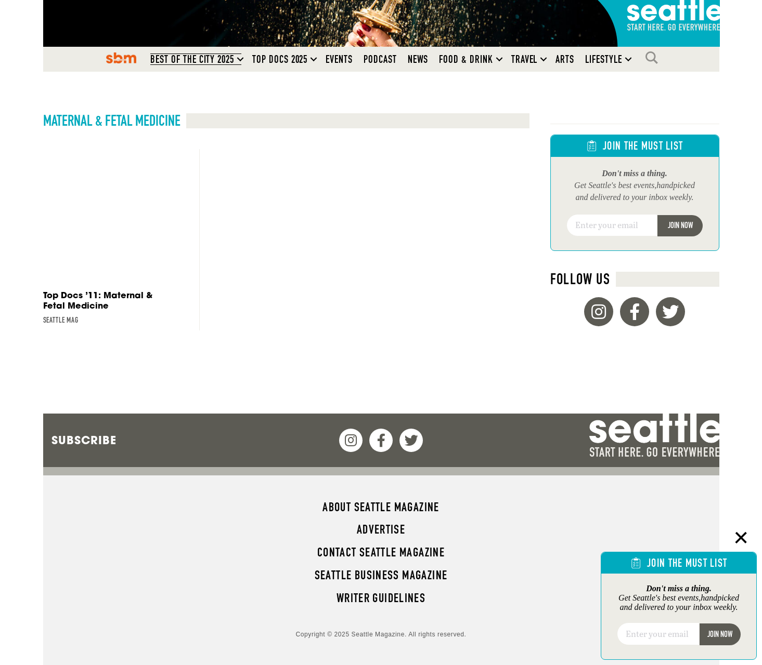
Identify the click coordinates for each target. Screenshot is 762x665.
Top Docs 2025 (279, 59)
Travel (524, 59)
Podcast (380, 59)
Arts (565, 59)
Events (339, 59)
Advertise (381, 529)
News (418, 59)
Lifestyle (603, 59)
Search (654, 57)
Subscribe (84, 440)
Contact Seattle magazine (381, 552)
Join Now (680, 225)
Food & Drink (466, 59)
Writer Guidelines (381, 598)
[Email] (611, 225)
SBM (121, 57)
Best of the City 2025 (192, 59)
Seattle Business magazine (381, 575)
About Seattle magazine (380, 507)
